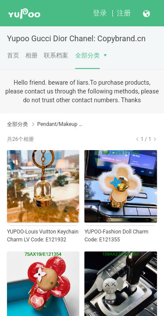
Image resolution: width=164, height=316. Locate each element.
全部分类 (87, 55)
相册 (31, 55)
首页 (13, 55)
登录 (100, 13)
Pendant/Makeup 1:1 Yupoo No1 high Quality (60, 124)
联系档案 (56, 55)
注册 (124, 13)
